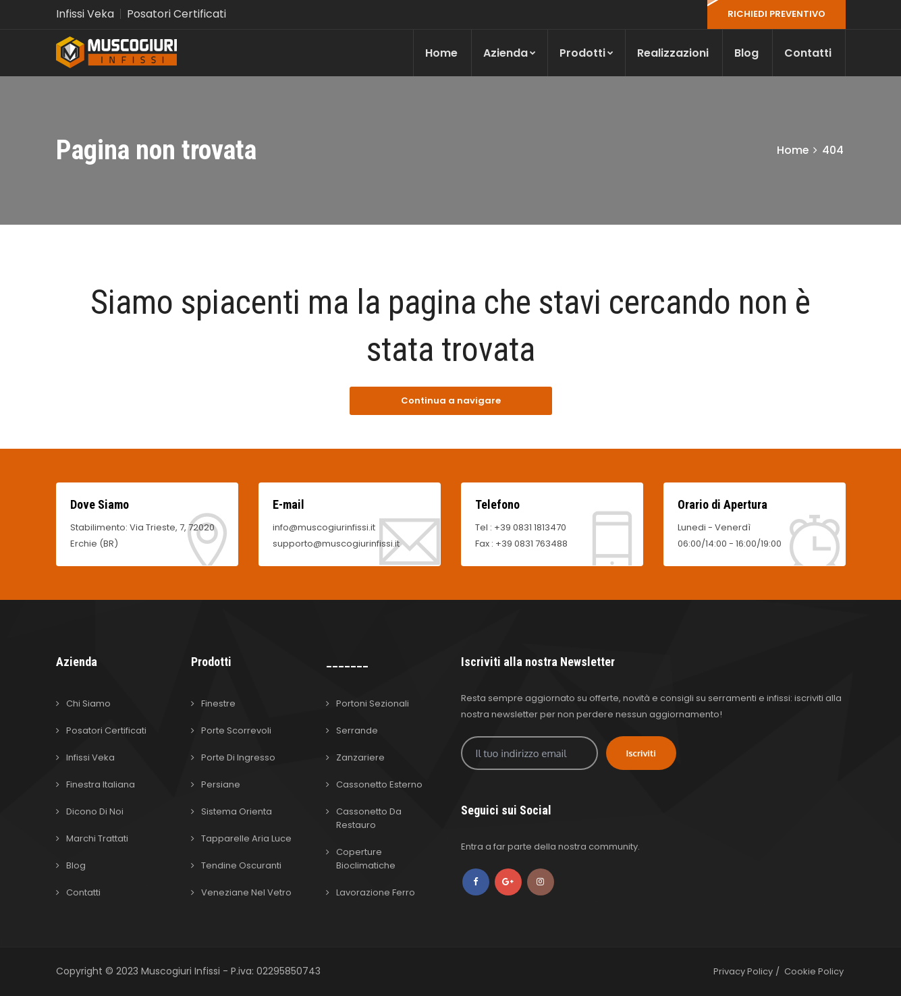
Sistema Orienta (236, 811)
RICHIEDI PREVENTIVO (776, 13)
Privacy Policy (743, 971)
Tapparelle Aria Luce (246, 838)
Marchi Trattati (97, 838)
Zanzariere (360, 757)
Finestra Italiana (100, 784)
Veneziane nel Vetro (246, 892)
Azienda (509, 53)
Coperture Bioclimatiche (365, 859)
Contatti (807, 53)
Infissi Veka (85, 14)
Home (441, 53)
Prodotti (586, 53)
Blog (746, 53)
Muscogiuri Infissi (182, 971)
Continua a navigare (451, 400)
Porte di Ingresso (238, 757)
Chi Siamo (88, 703)
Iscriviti (641, 753)
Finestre (218, 703)
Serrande (357, 730)
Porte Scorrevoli (236, 730)
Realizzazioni (673, 53)
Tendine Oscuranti (241, 865)
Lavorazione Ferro (375, 892)
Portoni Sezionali (372, 703)
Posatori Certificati (176, 14)
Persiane (220, 784)
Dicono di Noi (95, 811)
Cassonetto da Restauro (369, 818)
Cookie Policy (814, 971)
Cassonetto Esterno (379, 784)
